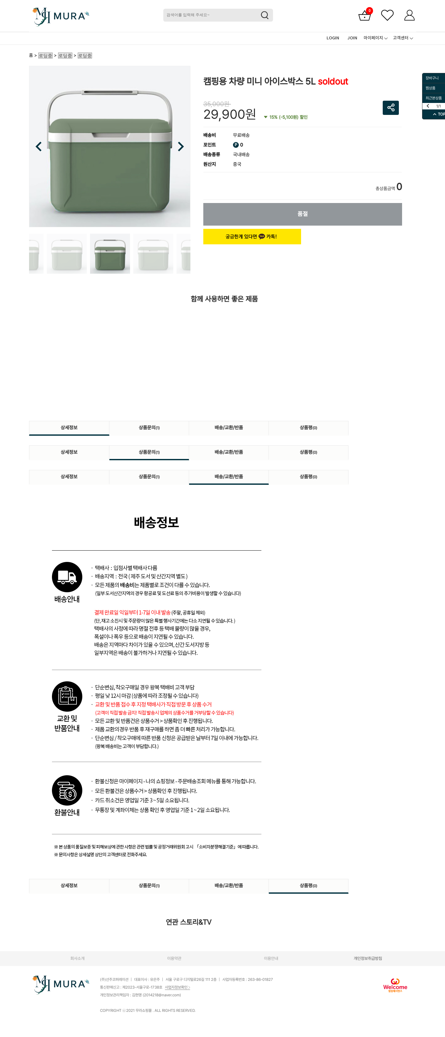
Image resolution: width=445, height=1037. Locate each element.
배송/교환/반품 (229, 428)
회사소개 (77, 958)
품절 (303, 213)
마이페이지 (373, 38)
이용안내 (271, 958)
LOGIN (333, 38)
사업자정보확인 (177, 987)
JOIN (352, 38)
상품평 (308, 428)
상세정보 (69, 428)
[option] (109, 146)
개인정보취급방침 (368, 958)
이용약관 (174, 958)
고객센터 (401, 38)
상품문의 (149, 428)
